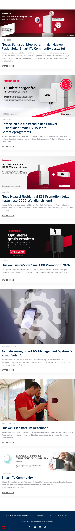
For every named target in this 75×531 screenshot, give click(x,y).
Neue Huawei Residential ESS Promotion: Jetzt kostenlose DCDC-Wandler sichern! (35, 208)
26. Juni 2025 (6, 129)
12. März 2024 (7, 270)
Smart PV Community (17, 487)
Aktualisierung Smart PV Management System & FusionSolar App (37, 363)
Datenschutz (62, 515)
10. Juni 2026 (6, 50)
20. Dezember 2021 (9, 357)
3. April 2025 (6, 202)
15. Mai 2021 (6, 483)
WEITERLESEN (8, 76)
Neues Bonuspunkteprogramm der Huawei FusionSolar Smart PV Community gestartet (33, 56)
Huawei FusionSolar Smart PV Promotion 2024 (36, 274)
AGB (51, 515)
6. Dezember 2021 (8, 433)
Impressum (41, 515)
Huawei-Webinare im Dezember (25, 437)
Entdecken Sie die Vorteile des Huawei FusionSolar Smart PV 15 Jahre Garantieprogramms (29, 137)
